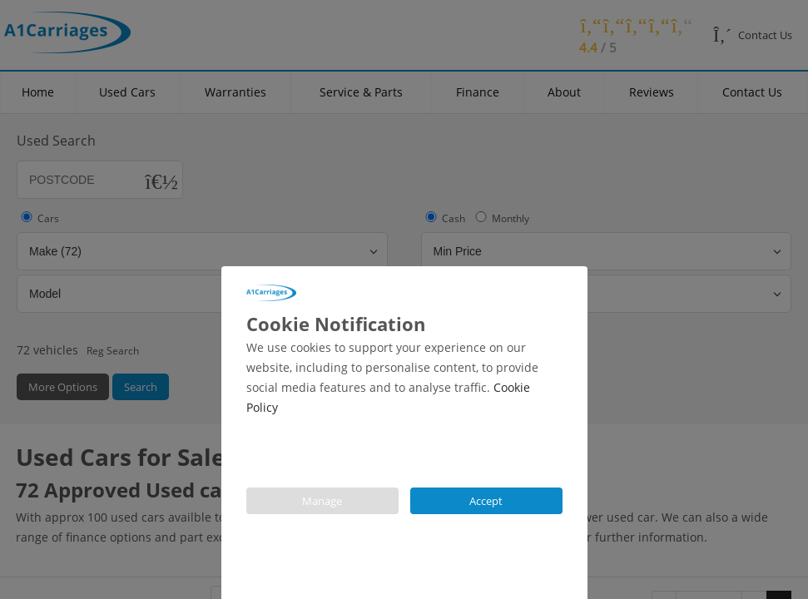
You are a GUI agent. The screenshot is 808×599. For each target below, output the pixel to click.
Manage (322, 500)
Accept (486, 500)
